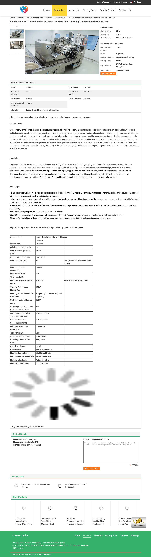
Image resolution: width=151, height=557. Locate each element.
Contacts (124, 535)
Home (46, 10)
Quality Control (107, 10)
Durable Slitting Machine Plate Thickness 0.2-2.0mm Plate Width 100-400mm (100, 524)
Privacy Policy (18, 543)
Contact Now (110, 74)
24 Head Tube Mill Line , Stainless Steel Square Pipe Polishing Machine (126, 522)
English (137, 2)
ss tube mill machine (36, 427)
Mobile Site (18, 548)
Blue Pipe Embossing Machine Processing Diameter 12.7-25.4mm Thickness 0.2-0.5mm (75, 525)
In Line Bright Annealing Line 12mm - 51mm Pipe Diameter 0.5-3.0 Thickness (23, 524)
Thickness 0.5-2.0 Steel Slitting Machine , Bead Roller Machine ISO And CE (49, 524)
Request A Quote (120, 2)
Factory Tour (89, 10)
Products (58, 10)
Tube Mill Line (32, 18)
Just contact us (45, 554)
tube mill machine (22, 427)
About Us (74, 10)
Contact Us (125, 10)
